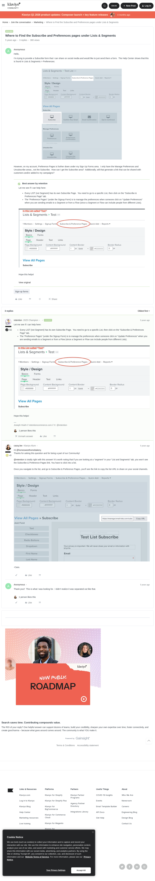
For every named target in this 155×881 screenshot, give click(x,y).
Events (99, 801)
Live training (24, 823)
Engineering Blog (129, 812)
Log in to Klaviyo (27, 801)
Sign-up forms (21, 291)
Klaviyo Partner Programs (77, 796)
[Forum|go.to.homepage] (14, 6)
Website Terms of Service (37, 857)
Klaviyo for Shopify (53, 795)
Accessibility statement (88, 745)
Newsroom (127, 801)
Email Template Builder (106, 806)
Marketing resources (28, 818)
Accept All (81, 870)
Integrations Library (79, 812)
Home (5, 22)
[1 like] (25, 430)
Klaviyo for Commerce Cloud (55, 816)
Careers (125, 806)
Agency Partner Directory (78, 804)
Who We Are (127, 795)
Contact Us (127, 823)
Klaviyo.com (24, 795)
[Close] (93, 832)
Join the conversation (21, 22)
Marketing (38, 22)
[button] (3, 6)
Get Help (100, 818)
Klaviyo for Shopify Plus (56, 801)
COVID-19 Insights (104, 795)
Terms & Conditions (65, 745)
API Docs (100, 812)
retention (18, 320)
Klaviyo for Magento (54, 823)
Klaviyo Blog (25, 806)
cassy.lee (18, 445)
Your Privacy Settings (55, 870)
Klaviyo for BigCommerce (51, 807)
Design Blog (127, 818)
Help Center (24, 812)
